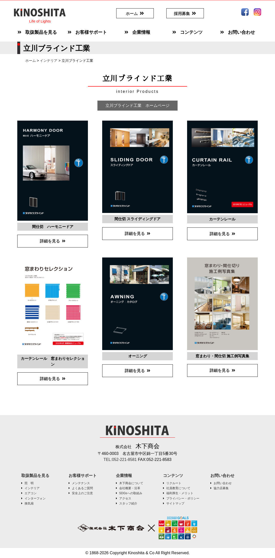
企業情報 (124, 475)
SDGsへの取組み (130, 493)
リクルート (173, 483)
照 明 (29, 483)
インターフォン (35, 498)
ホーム (132, 14)
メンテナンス (81, 483)
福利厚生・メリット (179, 493)
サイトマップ (175, 503)
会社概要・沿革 (129, 488)
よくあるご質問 (82, 488)
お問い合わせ (222, 475)
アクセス (125, 498)
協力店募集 (221, 488)
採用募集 (182, 14)
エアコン (31, 493)
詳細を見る (50, 241)
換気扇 (29, 503)
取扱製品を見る (35, 475)
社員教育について (178, 488)
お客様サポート (83, 475)
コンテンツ (173, 475)
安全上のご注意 (82, 493)
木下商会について (131, 483)
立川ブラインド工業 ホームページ (137, 105)
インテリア (32, 488)
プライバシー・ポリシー (182, 498)
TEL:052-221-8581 (120, 459)
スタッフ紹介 (128, 503)
